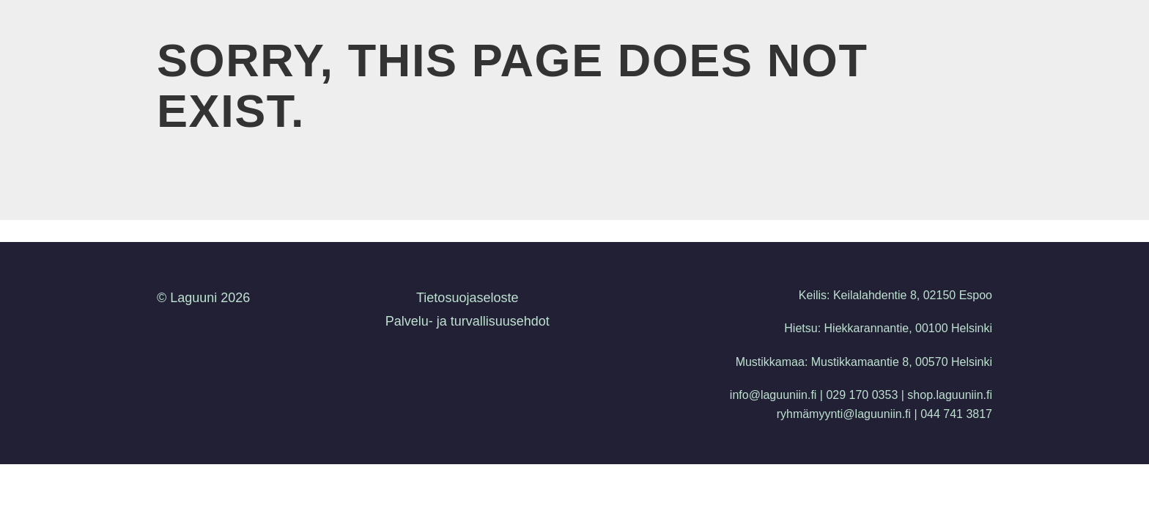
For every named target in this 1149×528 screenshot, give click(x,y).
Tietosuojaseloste (467, 297)
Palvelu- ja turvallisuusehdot (467, 321)
